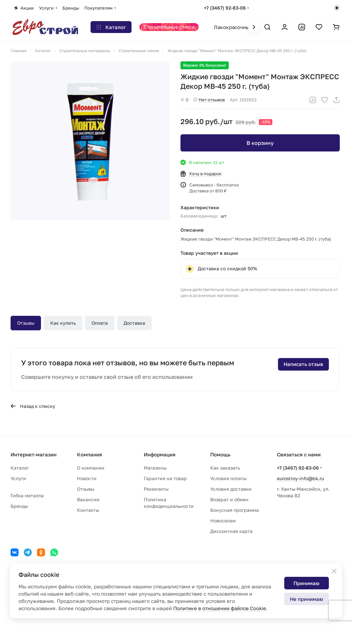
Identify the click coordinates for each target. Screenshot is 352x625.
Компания (89, 454)
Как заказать (225, 468)
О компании (90, 468)
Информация (160, 454)
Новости (87, 478)
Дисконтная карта (231, 531)
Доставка (134, 323)
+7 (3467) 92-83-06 (225, 8)
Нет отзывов (209, 99)
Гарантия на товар (165, 478)
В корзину (259, 143)
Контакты (88, 510)
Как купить (63, 323)
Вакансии (88, 499)
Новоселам (223, 520)
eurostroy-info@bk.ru (300, 478)
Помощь (220, 454)
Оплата (100, 323)
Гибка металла (27, 495)
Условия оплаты (228, 478)
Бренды (19, 506)
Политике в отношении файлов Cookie (219, 608)
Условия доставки (231, 489)
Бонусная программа (234, 510)
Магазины (155, 468)
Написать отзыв (303, 364)
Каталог (20, 468)
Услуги (18, 478)
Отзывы (25, 323)
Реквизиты (156, 489)
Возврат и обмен (229, 499)
